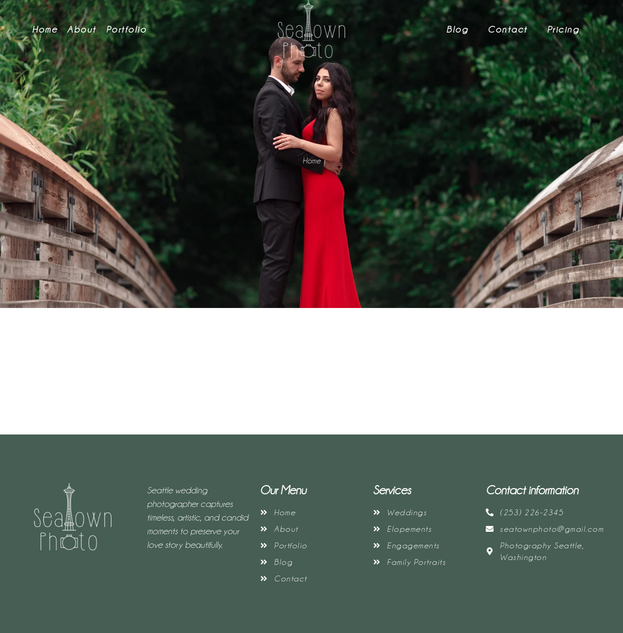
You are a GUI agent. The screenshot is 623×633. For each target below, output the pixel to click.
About (81, 29)
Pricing (563, 29)
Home (44, 29)
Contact (508, 29)
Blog (457, 29)
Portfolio (126, 29)
